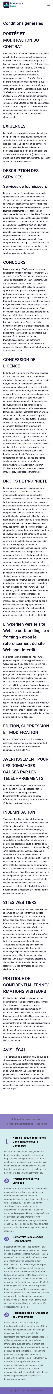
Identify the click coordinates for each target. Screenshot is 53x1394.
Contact (37, 1119)
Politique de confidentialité (19, 1123)
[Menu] (48, 4)
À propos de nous (21, 1119)
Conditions (41, 1123)
